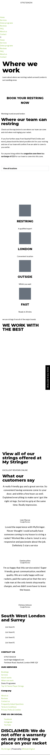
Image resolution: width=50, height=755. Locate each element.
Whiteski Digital (28, 749)
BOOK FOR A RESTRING (48, 377)
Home (2, 17)
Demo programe (6, 23)
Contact (3, 34)
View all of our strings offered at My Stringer (22, 457)
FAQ (2, 28)
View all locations (10, 168)
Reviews (3, 26)
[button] (25, 37)
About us (3, 31)
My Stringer (6, 749)
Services (3, 20)
